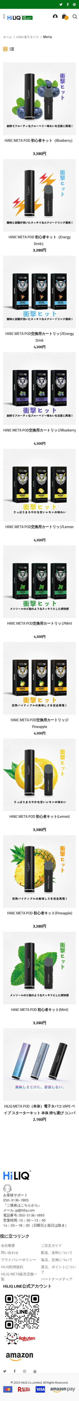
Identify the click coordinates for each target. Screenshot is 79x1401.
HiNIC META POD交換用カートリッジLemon (39, 526)
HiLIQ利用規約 (12, 1267)
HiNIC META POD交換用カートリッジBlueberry (39, 430)
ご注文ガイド (51, 1245)
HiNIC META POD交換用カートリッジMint (39, 623)
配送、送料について (57, 1252)
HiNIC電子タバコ (27, 37)
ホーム (7, 37)
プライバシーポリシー (18, 1260)
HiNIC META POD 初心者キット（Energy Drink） (40, 240)
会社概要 (8, 1245)
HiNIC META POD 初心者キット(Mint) (39, 1009)
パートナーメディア (57, 1279)
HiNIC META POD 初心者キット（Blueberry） (39, 140)
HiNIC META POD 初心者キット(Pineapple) (39, 913)
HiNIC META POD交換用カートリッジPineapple (39, 723)
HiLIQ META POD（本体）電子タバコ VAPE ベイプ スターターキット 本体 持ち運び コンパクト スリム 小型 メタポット (39, 1109)
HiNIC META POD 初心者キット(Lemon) (39, 816)
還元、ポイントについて (58, 1269)
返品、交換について (57, 1260)
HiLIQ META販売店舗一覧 (19, 1276)
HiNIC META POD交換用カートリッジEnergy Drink (39, 336)
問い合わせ (10, 1252)
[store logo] (20, 17)
